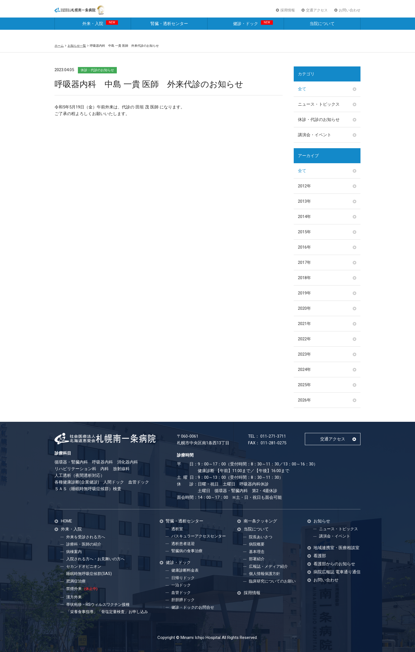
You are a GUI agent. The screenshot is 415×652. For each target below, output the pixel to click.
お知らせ (321, 521)
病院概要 (257, 544)
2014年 (304, 216)
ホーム (59, 46)
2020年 (304, 308)
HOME (66, 521)
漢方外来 (74, 597)
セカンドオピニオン (83, 566)
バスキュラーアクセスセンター (198, 536)
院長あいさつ (260, 537)
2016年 (304, 247)
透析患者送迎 (183, 544)
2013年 (304, 201)
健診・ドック (253, 32)
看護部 (319, 556)
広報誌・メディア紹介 (268, 566)
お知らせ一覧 (77, 46)
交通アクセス (317, 13)
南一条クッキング (260, 521)
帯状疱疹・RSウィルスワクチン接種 (98, 604)
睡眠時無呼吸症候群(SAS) (89, 574)
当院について (322, 32)
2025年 (304, 384)
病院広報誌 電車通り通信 (336, 572)
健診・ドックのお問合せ (192, 607)
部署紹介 (257, 559)
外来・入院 (100, 32)
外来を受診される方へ (85, 537)
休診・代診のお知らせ (319, 119)
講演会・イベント (314, 134)
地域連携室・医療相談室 (336, 548)
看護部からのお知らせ (334, 564)
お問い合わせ (349, 13)
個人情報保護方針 (264, 574)
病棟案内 (74, 552)
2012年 (304, 186)
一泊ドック (181, 585)
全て (302, 88)
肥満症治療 (76, 581)
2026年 (304, 400)
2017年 (304, 262)
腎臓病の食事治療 (186, 551)
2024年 (304, 369)
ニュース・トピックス (319, 104)
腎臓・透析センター (169, 32)
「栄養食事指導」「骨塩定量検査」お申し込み (107, 612)
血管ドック (181, 592)
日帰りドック (183, 578)
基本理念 (257, 552)
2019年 (304, 293)
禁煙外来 (81, 588)
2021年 (304, 323)
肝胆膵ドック (183, 600)
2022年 (304, 338)
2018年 (304, 277)
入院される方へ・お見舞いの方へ (95, 559)
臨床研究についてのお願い (272, 581)
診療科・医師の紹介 (83, 544)
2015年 (304, 231)
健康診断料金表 (185, 570)
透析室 (177, 529)
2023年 (304, 354)
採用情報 (287, 13)
